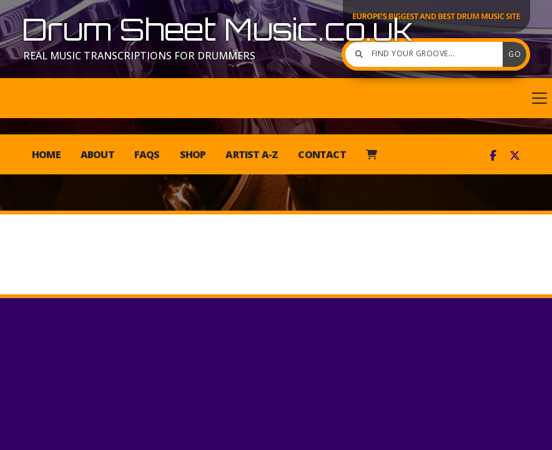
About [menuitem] (97, 154)
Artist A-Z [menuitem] (251, 154)
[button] (276, 98)
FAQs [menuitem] (147, 154)
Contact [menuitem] (321, 154)
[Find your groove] (427, 54)
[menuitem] (371, 154)
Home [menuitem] (46, 154)
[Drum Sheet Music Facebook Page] (493, 155)
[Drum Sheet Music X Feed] (515, 155)
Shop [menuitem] (193, 154)
